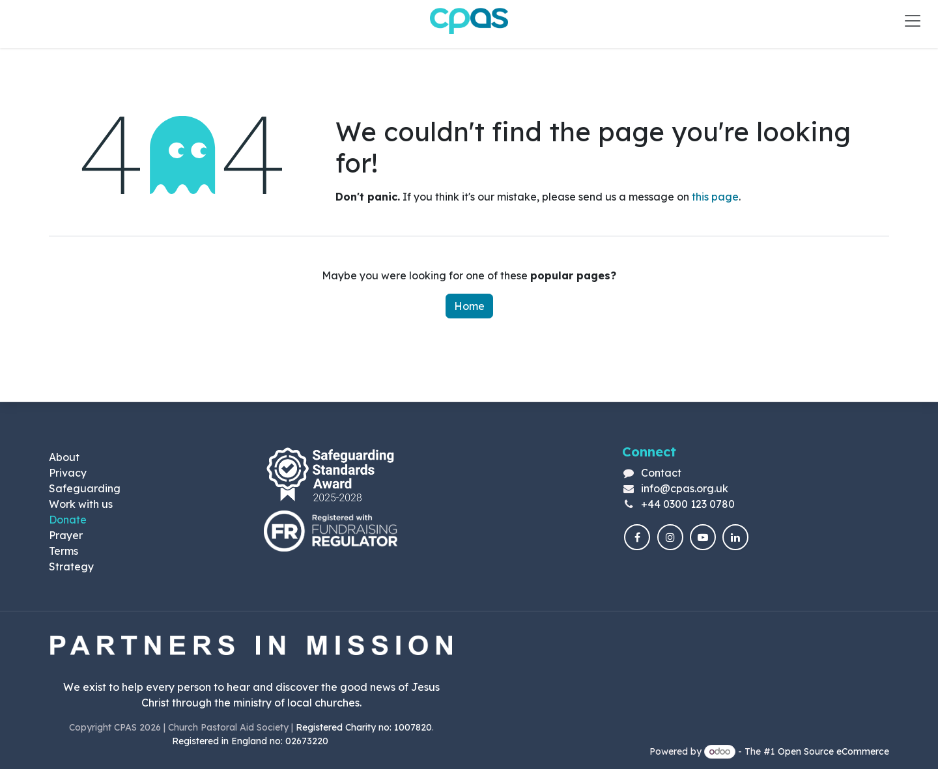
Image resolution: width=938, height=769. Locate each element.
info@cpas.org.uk (684, 488)
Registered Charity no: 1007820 (364, 727)
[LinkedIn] (735, 537)
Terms (63, 550)
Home (469, 306)
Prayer (66, 535)
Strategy (71, 566)
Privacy (68, 472)
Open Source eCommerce (833, 751)
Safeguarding (85, 488)
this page (715, 196)
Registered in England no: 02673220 (251, 741)
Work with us (81, 503)
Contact (661, 472)
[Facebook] (637, 537)
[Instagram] (670, 537)
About (64, 457)
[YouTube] (703, 537)
